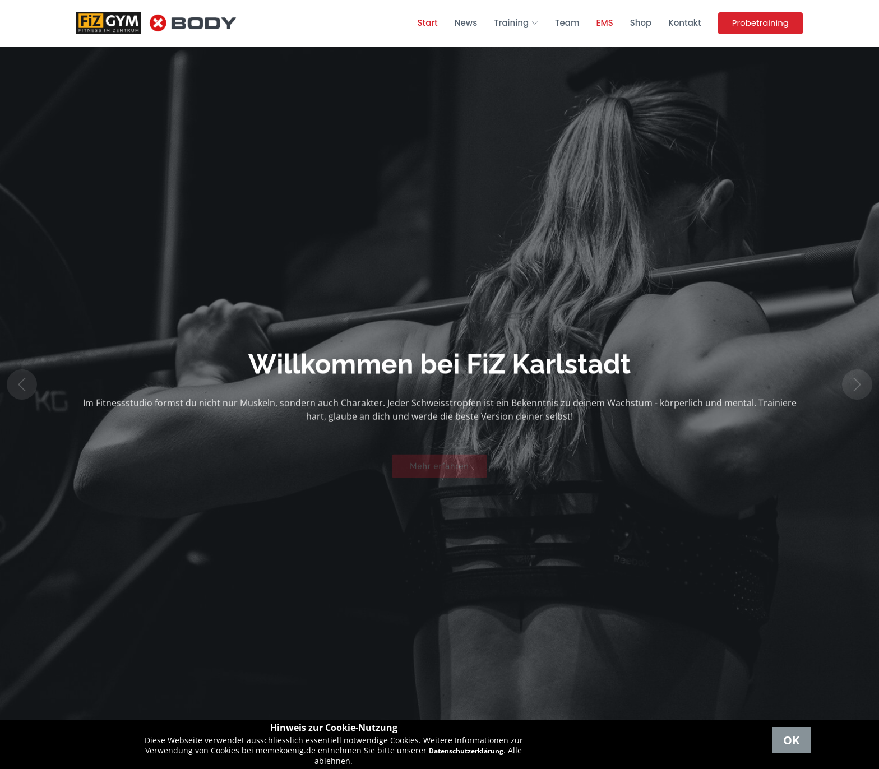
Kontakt (684, 23)
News (466, 23)
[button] (22, 384)
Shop (641, 23)
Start (428, 23)
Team (567, 23)
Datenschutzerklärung (466, 751)
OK (791, 740)
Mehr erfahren (439, 470)
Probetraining (760, 23)
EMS (604, 23)
